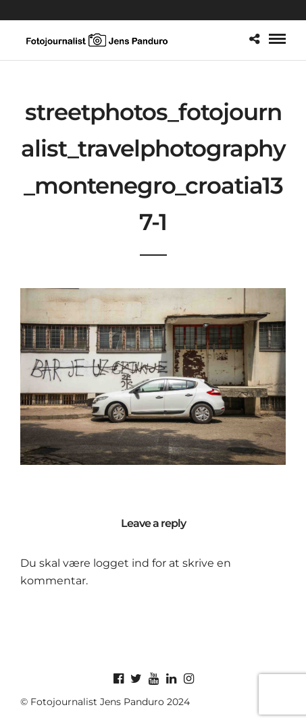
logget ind (121, 563)
